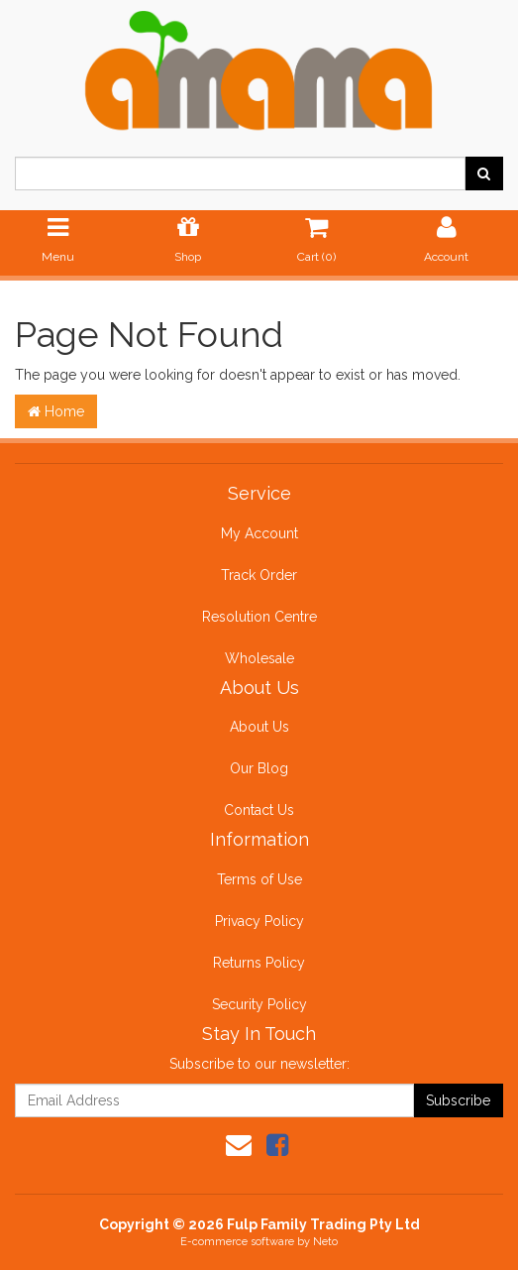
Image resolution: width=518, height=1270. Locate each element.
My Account (259, 533)
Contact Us (259, 810)
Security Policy (259, 1004)
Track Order (259, 575)
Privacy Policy (259, 921)
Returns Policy (259, 963)
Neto (325, 1241)
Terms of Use (259, 879)
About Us (259, 727)
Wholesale (259, 658)
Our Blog (259, 768)
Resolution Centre (259, 617)
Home (56, 411)
